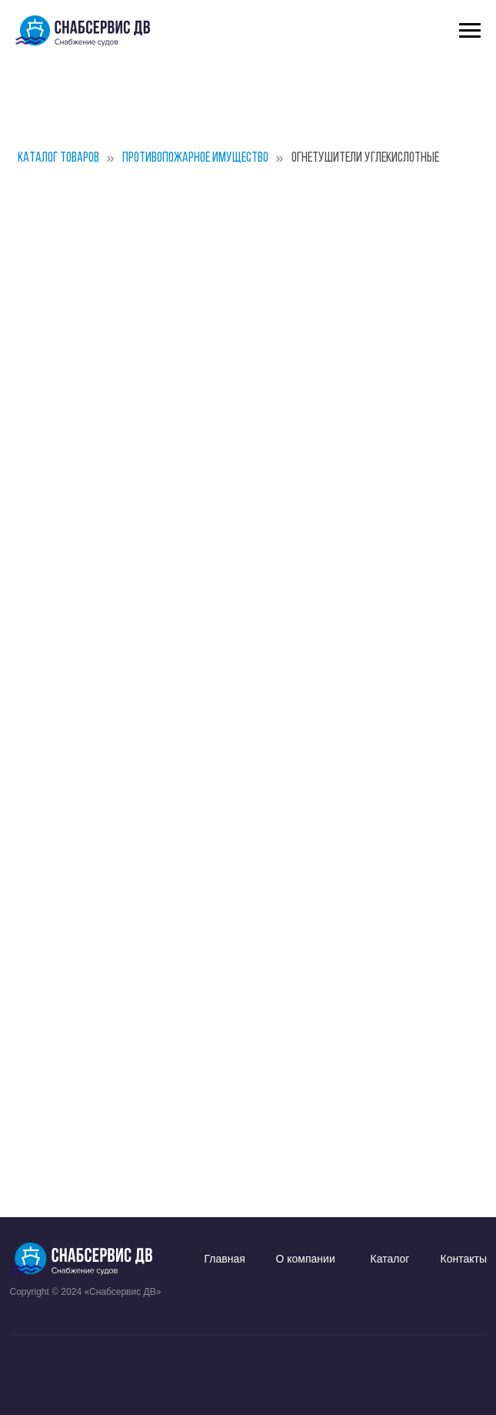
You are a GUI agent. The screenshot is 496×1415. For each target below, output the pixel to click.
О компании (305, 1259)
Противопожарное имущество (195, 158)
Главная (225, 1259)
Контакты (464, 1259)
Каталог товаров (58, 158)
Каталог (390, 1259)
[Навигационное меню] (470, 30)
